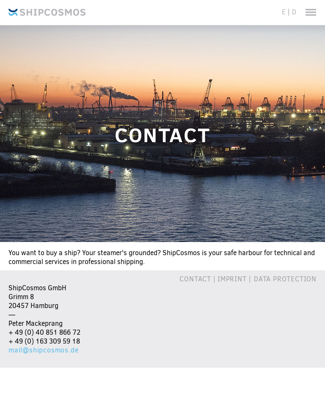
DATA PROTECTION (285, 279)
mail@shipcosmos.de (43, 350)
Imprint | (236, 279)
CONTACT (195, 279)
